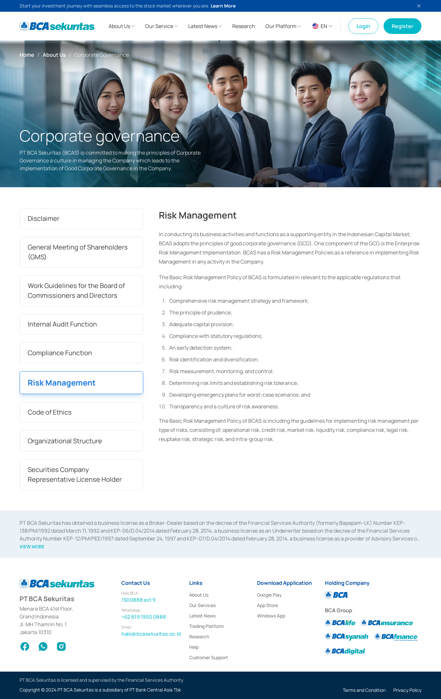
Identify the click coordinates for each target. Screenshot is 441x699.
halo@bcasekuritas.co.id (151, 633)
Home (27, 54)
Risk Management (62, 382)
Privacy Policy (407, 690)
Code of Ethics (50, 412)
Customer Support (208, 657)
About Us (54, 54)
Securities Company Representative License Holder (75, 474)
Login (363, 26)
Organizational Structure (65, 440)
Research (199, 636)
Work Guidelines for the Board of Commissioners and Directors (76, 290)
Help (194, 647)
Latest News (202, 616)
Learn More (223, 6)
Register (402, 26)
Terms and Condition (364, 690)
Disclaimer (43, 218)
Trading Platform (206, 626)
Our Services (202, 605)
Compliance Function (60, 352)
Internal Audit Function (62, 324)
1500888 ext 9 (138, 599)
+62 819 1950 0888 (143, 616)
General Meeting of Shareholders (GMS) (78, 252)
